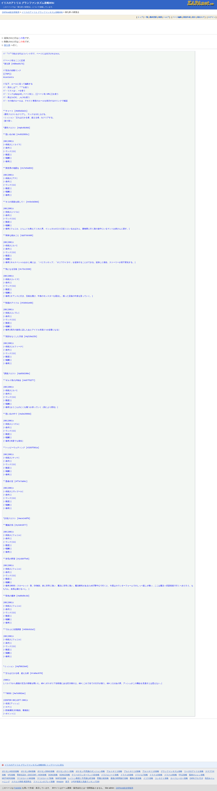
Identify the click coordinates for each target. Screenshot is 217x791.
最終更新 (153, 17)
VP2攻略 (11, 775)
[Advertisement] (108, 27)
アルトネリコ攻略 (114, 771)
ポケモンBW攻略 (28, 771)
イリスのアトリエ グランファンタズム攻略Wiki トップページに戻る (34, 765)
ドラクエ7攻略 (141, 775)
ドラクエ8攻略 (156, 775)
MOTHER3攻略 (8, 778)
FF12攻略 (183, 775)
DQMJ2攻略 (65, 775)
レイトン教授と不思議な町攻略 (81, 778)
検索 (160, 17)
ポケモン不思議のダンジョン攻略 (90, 771)
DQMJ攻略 (53, 775)
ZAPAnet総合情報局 (10, 12)
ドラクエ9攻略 (170, 775)
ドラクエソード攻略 (110, 775)
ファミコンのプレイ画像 (44, 781)
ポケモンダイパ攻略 (65, 771)
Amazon (60, 781)
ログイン (211, 17)
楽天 (67, 781)
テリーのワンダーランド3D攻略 (85, 775)
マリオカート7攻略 (45, 778)
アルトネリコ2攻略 (132, 771)
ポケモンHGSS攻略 (10, 771)
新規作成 (186, 17)
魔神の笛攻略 (135, 778)
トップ (140, 17)
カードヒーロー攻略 (179, 778)
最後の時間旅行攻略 (119, 778)
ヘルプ (166, 17)
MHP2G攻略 (60, 778)
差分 (194, 17)
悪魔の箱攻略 (103, 778)
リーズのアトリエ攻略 (193, 771)
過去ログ (200, 17)
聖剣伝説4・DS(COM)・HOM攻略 (31, 775)
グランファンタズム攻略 (171, 771)
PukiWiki (17, 788)
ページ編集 (177, 17)
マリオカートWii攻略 (26, 778)
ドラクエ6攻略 (127, 775)
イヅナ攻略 (148, 778)
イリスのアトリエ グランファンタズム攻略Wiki (27, 3)
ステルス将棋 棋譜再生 (21, 781)
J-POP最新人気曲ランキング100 (85, 781)
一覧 (146, 17)
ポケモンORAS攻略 (45, 771)
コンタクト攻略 (161, 778)
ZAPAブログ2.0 (196, 778)
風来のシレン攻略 (197, 775)
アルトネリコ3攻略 (150, 771)
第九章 (7, 45)
